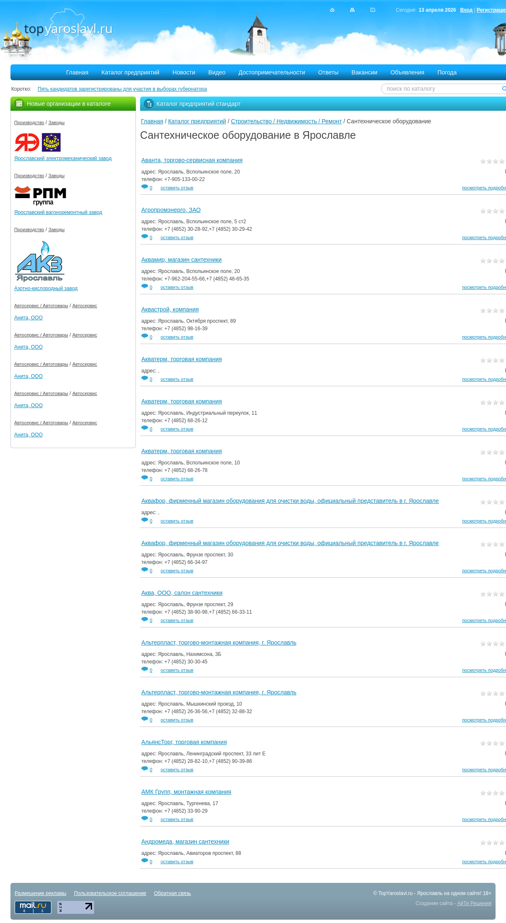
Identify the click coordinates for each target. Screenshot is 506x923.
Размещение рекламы (40, 893)
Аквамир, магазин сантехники (181, 259)
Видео (216, 72)
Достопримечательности (271, 72)
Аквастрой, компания (170, 309)
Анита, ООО (28, 318)
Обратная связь (172, 893)
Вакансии (365, 72)
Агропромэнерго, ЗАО (171, 210)
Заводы (57, 122)
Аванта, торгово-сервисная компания (192, 160)
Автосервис (84, 305)
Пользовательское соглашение (110, 893)
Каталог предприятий (131, 72)
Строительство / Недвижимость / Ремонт (286, 121)
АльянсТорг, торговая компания (184, 742)
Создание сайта (434, 903)
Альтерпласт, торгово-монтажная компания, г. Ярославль (218, 642)
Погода (447, 72)
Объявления (407, 72)
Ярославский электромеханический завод (63, 158)
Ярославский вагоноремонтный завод (58, 212)
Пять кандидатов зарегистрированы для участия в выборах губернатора (122, 89)
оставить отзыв (177, 187)
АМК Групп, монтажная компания (186, 791)
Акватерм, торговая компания (181, 359)
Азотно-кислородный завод (46, 288)
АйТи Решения (474, 903)
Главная (77, 72)
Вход (466, 10)
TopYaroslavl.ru (395, 893)
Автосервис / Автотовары (41, 305)
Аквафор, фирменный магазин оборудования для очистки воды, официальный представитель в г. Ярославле (290, 500)
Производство (29, 122)
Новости (184, 72)
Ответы (328, 72)
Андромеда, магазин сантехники (185, 841)
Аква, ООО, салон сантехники (181, 592)
